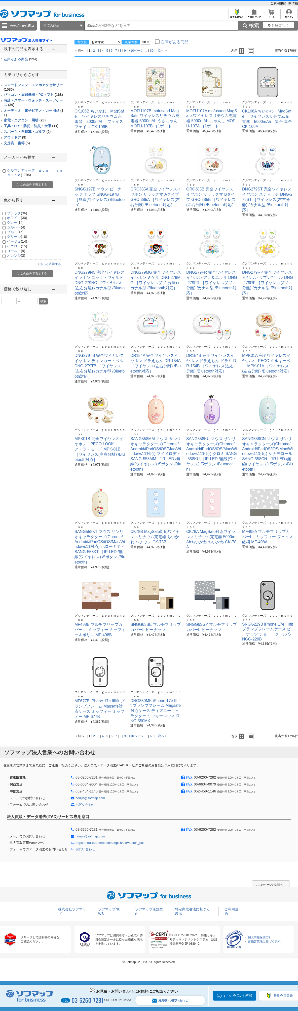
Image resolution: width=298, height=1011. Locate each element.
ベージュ (17, 241)
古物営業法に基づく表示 (264, 941)
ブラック (17, 213)
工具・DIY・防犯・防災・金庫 (31, 126)
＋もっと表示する (49, 264)
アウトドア (15, 137)
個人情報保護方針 (260, 937)
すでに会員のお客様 (237, 996)
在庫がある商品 (20, 59)
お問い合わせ (85, 804)
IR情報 (293, 3)
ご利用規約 (278, 3)
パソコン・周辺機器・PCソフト (33, 95)
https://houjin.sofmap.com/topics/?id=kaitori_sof (110, 843)
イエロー (17, 246)
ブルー (15, 232)
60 (151, 50)
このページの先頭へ (270, 884)
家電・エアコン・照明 (25, 120)
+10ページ (136, 50)
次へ (161, 50)
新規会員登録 (237, 15)
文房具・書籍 (17, 143)
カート (271, 15)
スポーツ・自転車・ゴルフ (27, 132)
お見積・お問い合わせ (170, 1000)
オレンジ (16, 256)
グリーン (17, 237)
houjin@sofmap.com (90, 798)
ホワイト (17, 218)
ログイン (289, 15)
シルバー (16, 227)
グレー (15, 223)
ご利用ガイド (254, 15)
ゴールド (16, 251)
